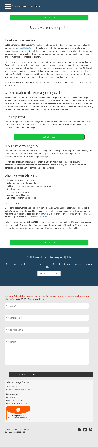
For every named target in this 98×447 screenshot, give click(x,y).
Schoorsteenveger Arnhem (26, 6)
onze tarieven (41, 216)
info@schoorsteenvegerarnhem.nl (20, 389)
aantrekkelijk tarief (25, 48)
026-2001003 (49, 17)
